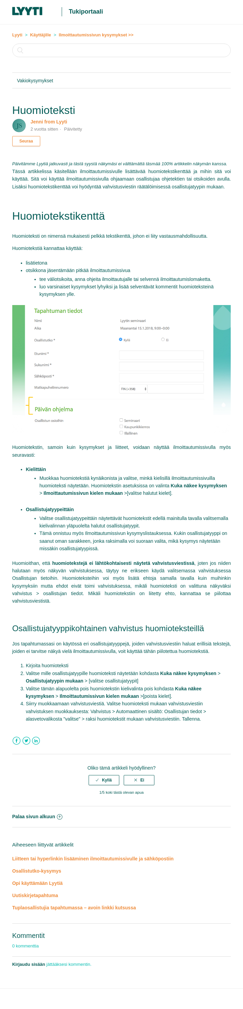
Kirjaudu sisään (28, 964)
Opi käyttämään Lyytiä (37, 883)
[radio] (104, 780)
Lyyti (17, 34)
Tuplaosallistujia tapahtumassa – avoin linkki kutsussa (74, 907)
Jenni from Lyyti (49, 121)
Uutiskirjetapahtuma (35, 895)
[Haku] (121, 50)
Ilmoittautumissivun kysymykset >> (96, 34)
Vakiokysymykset (35, 80)
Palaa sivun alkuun (37, 816)
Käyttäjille (40, 34)
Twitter (26, 741)
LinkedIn (36, 741)
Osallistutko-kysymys (36, 871)
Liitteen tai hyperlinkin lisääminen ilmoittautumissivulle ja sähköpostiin (93, 858)
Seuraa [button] (26, 141)
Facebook (16, 741)
